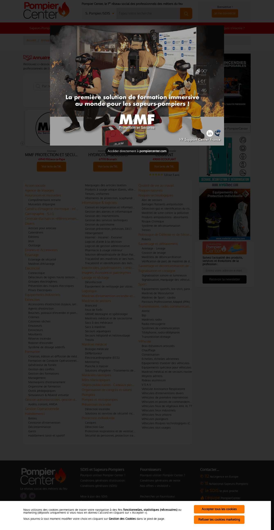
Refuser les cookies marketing (219, 519)
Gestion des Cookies (122, 518)
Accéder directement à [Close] (137, 151)
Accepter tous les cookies (219, 509)
